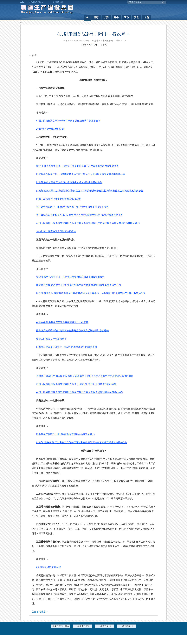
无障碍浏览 (58, 2)
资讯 (136, 17)
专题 (146, 17)
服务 (116, 17)
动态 (96, 17)
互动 (126, 17)
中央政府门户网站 (35, 2)
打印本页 (102, 44)
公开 (106, 17)
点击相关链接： (40, 611)
